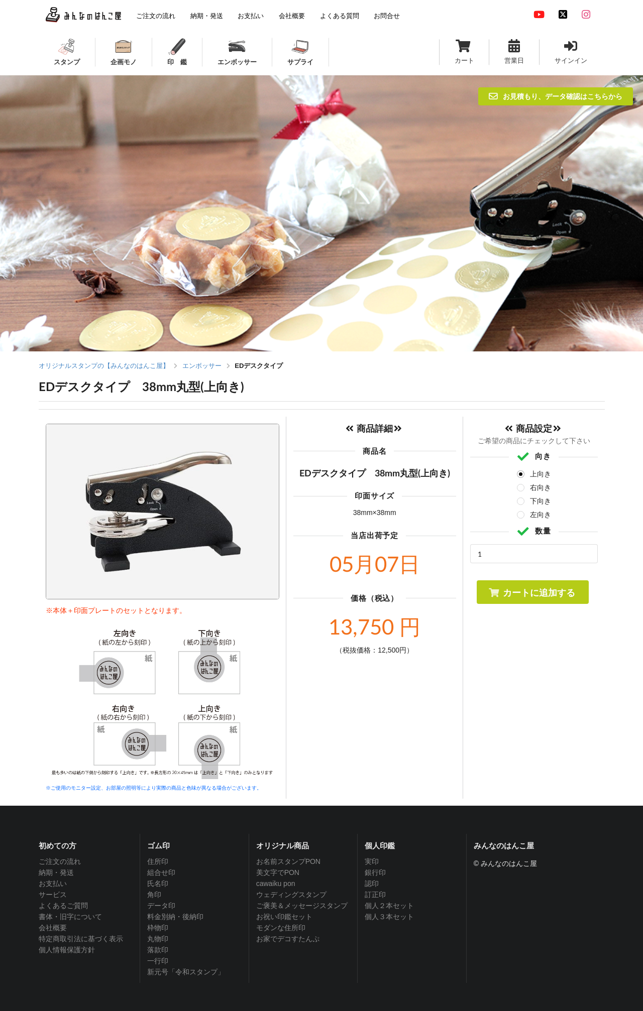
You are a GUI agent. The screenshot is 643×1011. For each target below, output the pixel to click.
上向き (540, 474)
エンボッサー (202, 365)
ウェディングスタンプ (291, 895)
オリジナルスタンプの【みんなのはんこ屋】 (104, 365)
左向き (540, 515)
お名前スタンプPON (288, 861)
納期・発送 (56, 872)
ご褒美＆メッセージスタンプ (302, 906)
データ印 (161, 906)
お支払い (53, 883)
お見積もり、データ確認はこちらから (555, 96)
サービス (53, 895)
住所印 (157, 861)
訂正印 (375, 895)
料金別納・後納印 (175, 917)
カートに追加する (531, 592)
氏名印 (157, 883)
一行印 (157, 961)
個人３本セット (389, 917)
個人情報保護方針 (67, 950)
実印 (372, 861)
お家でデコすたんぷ (287, 939)
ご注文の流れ (60, 861)
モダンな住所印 (280, 928)
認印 (372, 883)
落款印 (157, 950)
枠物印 (157, 928)
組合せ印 (161, 872)
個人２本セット (389, 906)
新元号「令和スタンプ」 (186, 972)
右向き (540, 487)
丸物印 (157, 939)
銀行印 (375, 872)
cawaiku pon (275, 883)
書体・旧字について (70, 917)
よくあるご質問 (63, 906)
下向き (540, 501)
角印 (154, 895)
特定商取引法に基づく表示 (81, 939)
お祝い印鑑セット (284, 917)
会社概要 (53, 928)
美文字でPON (277, 872)
